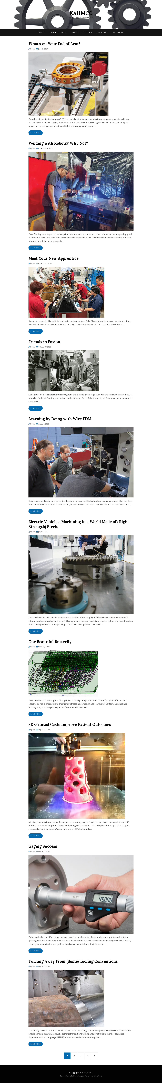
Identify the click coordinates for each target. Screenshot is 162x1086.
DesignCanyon (78, 1079)
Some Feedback (57, 33)
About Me (118, 33)
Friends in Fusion (44, 342)
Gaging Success (42, 847)
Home (41, 33)
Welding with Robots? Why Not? (58, 144)
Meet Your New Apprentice (53, 259)
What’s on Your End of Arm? (54, 44)
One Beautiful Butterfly (50, 642)
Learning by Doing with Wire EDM (59, 419)
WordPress (98, 1079)
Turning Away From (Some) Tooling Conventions (73, 962)
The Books (102, 33)
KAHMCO (81, 13)
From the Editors (81, 33)
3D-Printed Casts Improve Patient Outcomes (69, 725)
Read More (36, 134)
